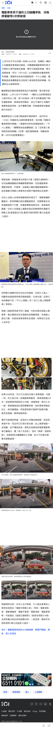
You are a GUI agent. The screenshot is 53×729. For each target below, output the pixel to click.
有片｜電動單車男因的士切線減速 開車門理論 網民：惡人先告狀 (25, 631)
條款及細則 (22, 715)
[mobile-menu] (2, 2)
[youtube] (40, 704)
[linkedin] (45, 704)
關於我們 (11, 711)
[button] (50, 53)
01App (34, 711)
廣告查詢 (27, 711)
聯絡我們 (4, 715)
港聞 (3, 8)
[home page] (8, 2)
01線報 (4, 711)
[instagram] (36, 704)
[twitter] (50, 704)
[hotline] (26, 679)
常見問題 (42, 711)
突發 (9, 8)
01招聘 (19, 711)
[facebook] (31, 704)
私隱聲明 (13, 715)
